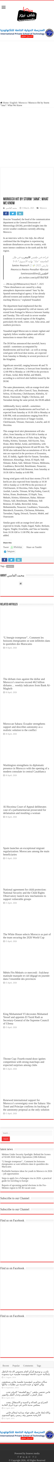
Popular (16, 1365)
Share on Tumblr (34, 547)
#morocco (16, 269)
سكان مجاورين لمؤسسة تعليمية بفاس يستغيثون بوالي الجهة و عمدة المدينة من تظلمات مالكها (24, 1383)
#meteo (25, 269)
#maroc (24, 265)
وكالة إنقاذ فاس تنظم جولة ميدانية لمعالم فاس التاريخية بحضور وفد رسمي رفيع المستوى (26, 1413)
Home (4, 102)
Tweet (6, 547)
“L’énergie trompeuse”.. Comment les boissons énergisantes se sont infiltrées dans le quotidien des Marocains (26, 640)
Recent (6, 1365)
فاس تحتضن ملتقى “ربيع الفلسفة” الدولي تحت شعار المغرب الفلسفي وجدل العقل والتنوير (26, 1393)
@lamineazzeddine (31, 273)
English (13, 102)
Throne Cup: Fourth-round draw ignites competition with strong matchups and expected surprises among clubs (24, 1062)
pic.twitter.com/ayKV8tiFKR (33, 277)
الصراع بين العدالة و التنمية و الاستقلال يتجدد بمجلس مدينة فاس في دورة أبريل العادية (25, 1403)
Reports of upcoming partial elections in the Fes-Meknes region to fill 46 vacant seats (24, 1186)
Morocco (23, 102)
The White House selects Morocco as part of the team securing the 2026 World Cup (27, 936)
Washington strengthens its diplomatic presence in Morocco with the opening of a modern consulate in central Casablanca (26, 768)
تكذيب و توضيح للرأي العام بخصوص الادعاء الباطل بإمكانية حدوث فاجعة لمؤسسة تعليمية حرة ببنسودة (26, 1372)
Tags (39, 1365)
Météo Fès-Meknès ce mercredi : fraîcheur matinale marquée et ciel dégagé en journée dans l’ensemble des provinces (26, 975)
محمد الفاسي (11, 208)
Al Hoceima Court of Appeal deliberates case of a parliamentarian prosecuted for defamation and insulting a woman (24, 810)
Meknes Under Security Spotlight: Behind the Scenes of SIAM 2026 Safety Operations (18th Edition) (26, 1155)
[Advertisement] (27, 71)
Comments (28, 1365)
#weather (34, 269)
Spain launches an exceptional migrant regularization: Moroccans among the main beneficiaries (26, 851)
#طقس (44, 273)
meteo (10, 566)
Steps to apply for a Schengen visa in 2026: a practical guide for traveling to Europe (26, 1179)
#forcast (44, 269)
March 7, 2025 (37, 284)
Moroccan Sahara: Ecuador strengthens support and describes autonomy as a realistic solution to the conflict (24, 727)
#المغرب (26, 257)
